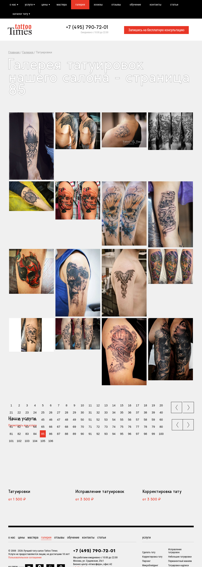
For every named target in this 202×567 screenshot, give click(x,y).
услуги (29, 4)
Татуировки (19, 491)
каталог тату (20, 14)
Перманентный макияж (180, 561)
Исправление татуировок (99, 491)
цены (44, 4)
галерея (80, 4)
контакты (155, 4)
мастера (62, 4)
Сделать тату (148, 552)
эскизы (98, 4)
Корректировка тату (161, 491)
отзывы (116, 4)
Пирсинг (146, 561)
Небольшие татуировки (180, 556)
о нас (13, 4)
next (189, 406)
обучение (135, 4)
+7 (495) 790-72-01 (87, 27)
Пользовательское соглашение (25, 557)
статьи (174, 4)
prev (177, 406)
